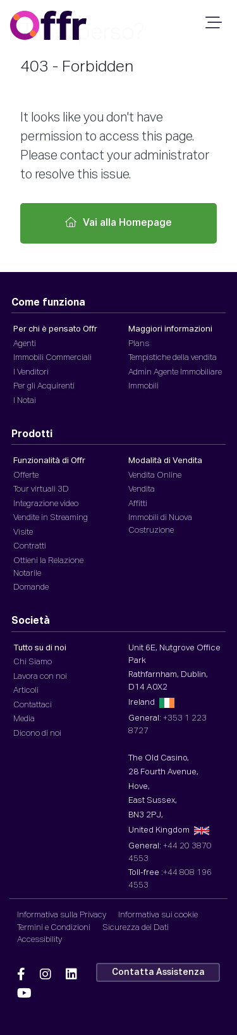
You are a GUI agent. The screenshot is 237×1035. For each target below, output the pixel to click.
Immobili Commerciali (52, 358)
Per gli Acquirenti (44, 386)
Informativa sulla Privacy (61, 915)
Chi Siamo (32, 662)
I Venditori (31, 372)
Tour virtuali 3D (41, 489)
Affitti (137, 504)
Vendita (141, 489)
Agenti (24, 344)
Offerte (26, 475)
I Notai (24, 401)
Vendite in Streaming (50, 518)
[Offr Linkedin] (71, 974)
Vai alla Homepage (118, 222)
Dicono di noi (37, 733)
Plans (138, 344)
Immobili (143, 386)
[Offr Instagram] (45, 974)
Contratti (29, 546)
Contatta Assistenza (158, 972)
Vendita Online (154, 475)
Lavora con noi (40, 676)
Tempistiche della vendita (172, 358)
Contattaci (32, 705)
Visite (23, 532)
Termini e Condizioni (53, 928)
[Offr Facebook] (21, 974)
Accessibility (39, 940)
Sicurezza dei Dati (135, 928)
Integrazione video (45, 504)
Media (24, 719)
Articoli (26, 690)
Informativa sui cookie (158, 915)
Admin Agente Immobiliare (175, 372)
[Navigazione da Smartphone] (211, 26)
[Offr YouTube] (24, 993)
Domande (31, 587)
